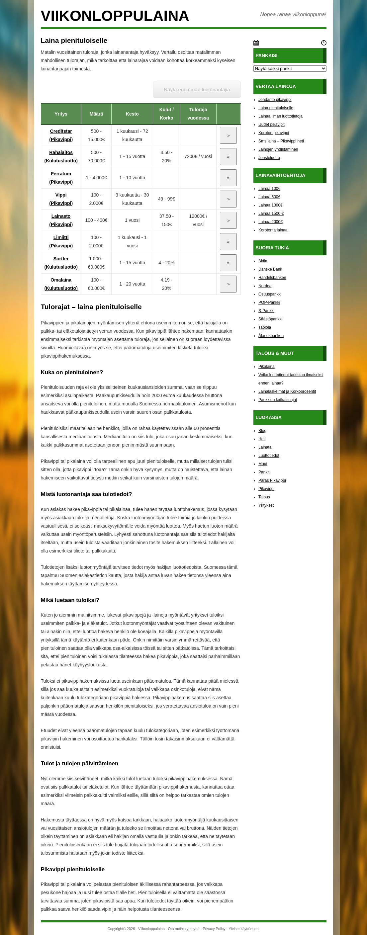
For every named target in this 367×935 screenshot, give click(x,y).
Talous (264, 497)
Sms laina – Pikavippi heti (281, 141)
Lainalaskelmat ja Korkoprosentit (287, 391)
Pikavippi (266, 488)
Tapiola (264, 327)
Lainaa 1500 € (271, 213)
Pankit (263, 472)
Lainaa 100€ (269, 188)
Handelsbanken (272, 277)
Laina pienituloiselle (275, 108)
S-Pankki (266, 310)
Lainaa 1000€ (270, 205)
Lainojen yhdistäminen (278, 149)
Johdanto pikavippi (274, 99)
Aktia (262, 261)
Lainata (264, 447)
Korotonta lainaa (272, 230)
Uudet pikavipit (271, 124)
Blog (262, 430)
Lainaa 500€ (269, 197)
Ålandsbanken (271, 335)
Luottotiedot (268, 455)
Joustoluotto (269, 157)
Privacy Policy (214, 929)
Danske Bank (270, 269)
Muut (262, 464)
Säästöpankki (270, 319)
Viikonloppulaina (115, 15)
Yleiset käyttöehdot (244, 929)
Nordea (264, 286)
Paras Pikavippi (272, 480)
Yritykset (266, 505)
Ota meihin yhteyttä (184, 929)
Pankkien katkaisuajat (277, 399)
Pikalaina (266, 366)
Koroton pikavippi (273, 132)
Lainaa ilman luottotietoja (280, 116)
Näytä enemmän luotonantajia (197, 89)
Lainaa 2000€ (270, 221)
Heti (261, 439)
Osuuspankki (269, 294)
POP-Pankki (269, 302)
